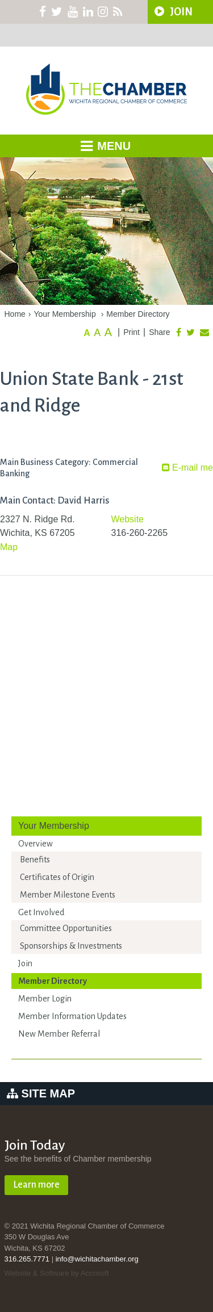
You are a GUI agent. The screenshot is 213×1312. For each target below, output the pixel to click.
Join (25, 963)
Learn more (36, 1185)
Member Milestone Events (67, 894)
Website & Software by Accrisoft (57, 1273)
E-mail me (187, 467)
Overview (35, 843)
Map (9, 547)
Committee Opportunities (66, 928)
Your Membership (65, 313)
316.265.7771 (27, 1259)
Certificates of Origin (57, 877)
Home (15, 313)
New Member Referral (59, 1033)
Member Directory (137, 313)
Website (127, 519)
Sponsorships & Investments (71, 945)
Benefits (35, 859)
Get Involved (41, 912)
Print (131, 332)
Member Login (45, 998)
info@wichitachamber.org (97, 1259)
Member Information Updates (72, 1016)
